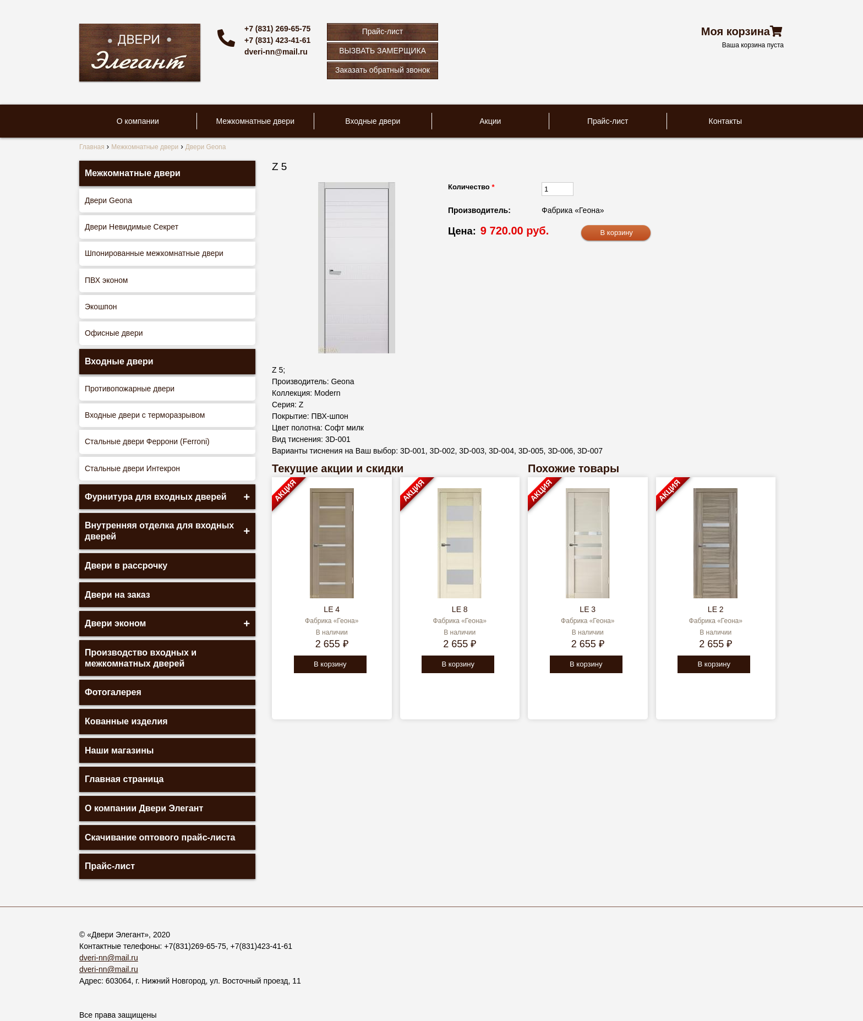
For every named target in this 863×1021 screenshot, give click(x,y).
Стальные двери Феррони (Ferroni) (147, 441)
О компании (138, 121)
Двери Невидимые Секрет (131, 226)
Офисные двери (114, 333)
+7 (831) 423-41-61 (277, 40)
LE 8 (460, 609)
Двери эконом (115, 623)
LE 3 (588, 609)
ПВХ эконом (106, 280)
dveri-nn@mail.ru (276, 51)
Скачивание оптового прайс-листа (160, 837)
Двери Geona (108, 200)
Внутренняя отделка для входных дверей (159, 531)
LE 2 (716, 609)
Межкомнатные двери (255, 121)
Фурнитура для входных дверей (156, 496)
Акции (490, 121)
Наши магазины (119, 750)
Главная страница (124, 779)
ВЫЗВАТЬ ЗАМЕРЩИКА (382, 50)
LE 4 (332, 609)
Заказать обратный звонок (382, 69)
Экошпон (101, 306)
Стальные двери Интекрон (132, 468)
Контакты (725, 121)
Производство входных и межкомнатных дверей (140, 658)
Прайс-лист (382, 31)
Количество (471, 187)
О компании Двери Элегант (144, 808)
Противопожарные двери (129, 388)
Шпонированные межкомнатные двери (154, 253)
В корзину (330, 664)
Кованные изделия (126, 721)
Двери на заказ (117, 594)
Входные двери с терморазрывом (145, 415)
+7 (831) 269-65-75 (277, 28)
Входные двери (372, 121)
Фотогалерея (113, 692)
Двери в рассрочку (126, 565)
